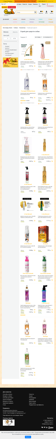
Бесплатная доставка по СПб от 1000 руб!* (25, 1)
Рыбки (40, 19)
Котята (15, 22)
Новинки (35, 4)
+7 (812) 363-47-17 (48, 420)
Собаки (23, 19)
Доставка (18, 4)
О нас (40, 5)
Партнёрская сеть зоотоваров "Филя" (13, 415)
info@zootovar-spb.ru (47, 424)
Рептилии (41, 22)
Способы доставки (8, 397)
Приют (44, 4)
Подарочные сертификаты (36, 405)
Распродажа (50, 5)
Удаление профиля (8, 403)
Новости (24, 4)
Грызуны (32, 19)
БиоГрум (7, 51)
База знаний (32, 401)
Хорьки (32, 22)
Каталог (6, 19)
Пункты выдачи (7, 399)
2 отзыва (27, 100)
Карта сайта (32, 403)
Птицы (50, 19)
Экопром (7, 46)
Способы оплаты (7, 394)
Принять (28, 437)
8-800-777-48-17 (49, 422)
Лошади (50, 22)
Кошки (15, 19)
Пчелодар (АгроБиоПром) (10, 49)
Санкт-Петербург (8, 1)
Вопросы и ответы (8, 401)
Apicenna (7, 48)
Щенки (23, 22)
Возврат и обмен (7, 396)
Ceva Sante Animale (9, 53)
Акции (30, 4)
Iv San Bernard (8, 55)
